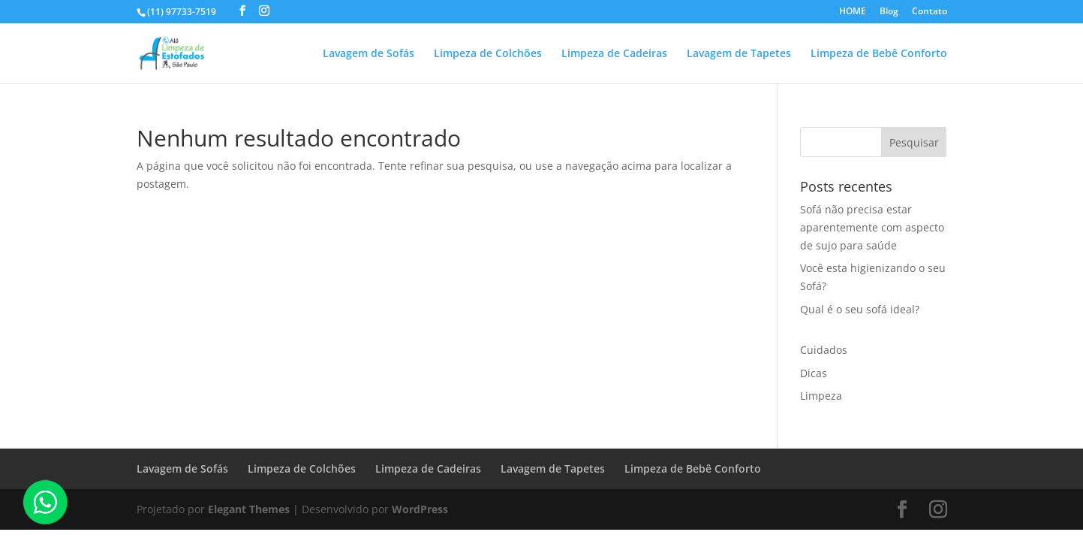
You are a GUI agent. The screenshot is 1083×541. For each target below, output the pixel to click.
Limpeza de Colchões (488, 54)
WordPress (420, 509)
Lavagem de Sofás (368, 54)
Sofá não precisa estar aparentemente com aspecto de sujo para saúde (872, 227)
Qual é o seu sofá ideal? (859, 309)
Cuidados (823, 350)
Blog (889, 12)
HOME (852, 12)
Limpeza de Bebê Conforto (879, 54)
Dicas (813, 373)
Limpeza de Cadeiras (614, 54)
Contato (929, 12)
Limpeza (821, 395)
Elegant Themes (249, 509)
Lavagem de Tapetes (739, 54)
